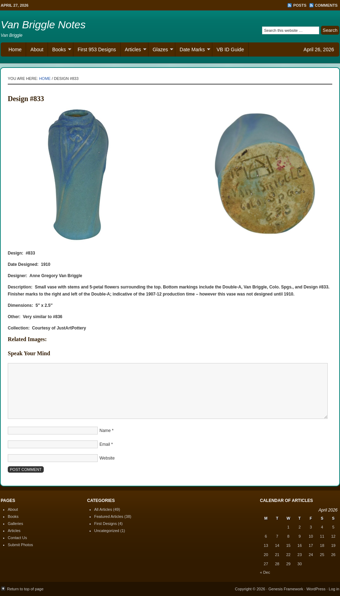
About (36, 49)
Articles (133, 50)
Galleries (15, 523)
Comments (326, 5)
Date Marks (192, 50)
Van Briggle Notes (43, 24)
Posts (299, 5)
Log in (334, 589)
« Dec (265, 572)
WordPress (316, 589)
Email (104, 444)
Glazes (161, 50)
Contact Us (17, 538)
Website (107, 458)
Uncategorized (106, 530)
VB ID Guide (230, 49)
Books (59, 50)
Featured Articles (108, 516)
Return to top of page (25, 589)
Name (105, 430)
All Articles (103, 509)
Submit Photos (20, 545)
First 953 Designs (97, 49)
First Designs (105, 523)
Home (15, 49)
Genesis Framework (285, 589)
